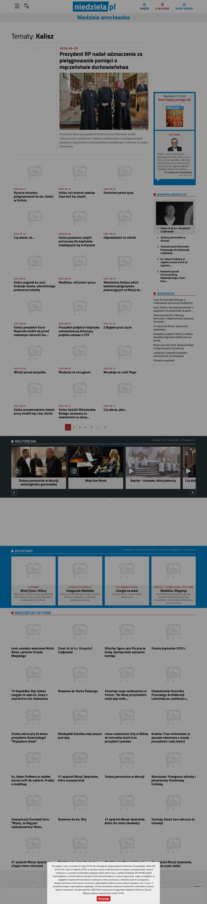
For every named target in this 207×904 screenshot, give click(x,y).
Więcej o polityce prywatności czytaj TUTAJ (103, 893)
